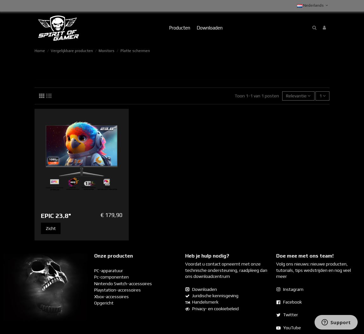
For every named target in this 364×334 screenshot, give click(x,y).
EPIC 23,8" (56, 215)
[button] (179, 28)
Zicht (51, 228)
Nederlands (313, 5)
